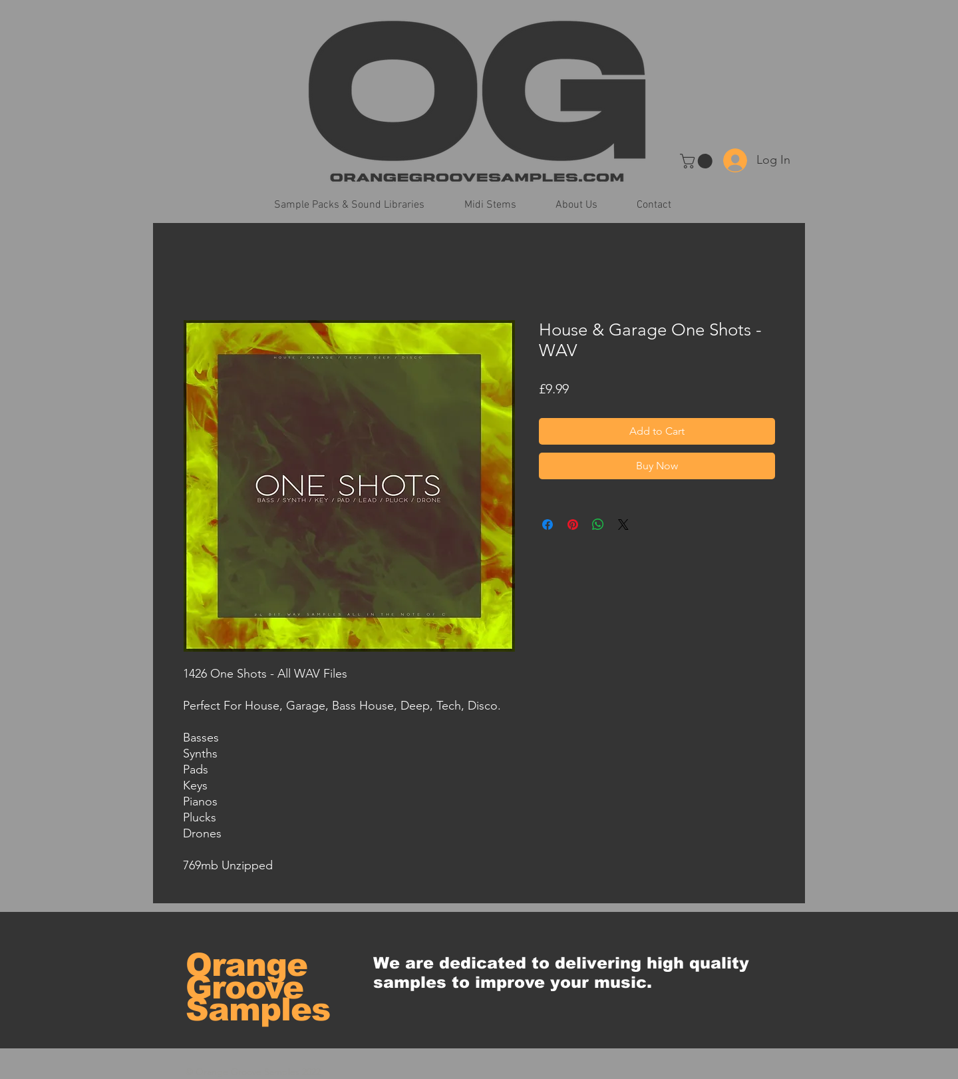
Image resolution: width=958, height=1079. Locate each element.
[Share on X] (623, 525)
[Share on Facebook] (548, 525)
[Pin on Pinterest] (573, 525)
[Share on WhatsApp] (598, 525)
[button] (698, 161)
